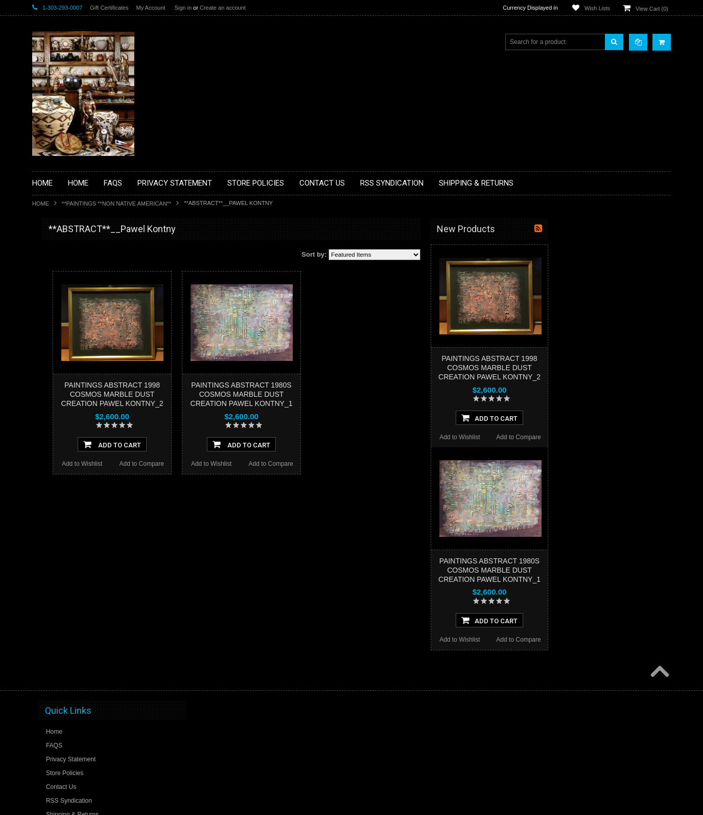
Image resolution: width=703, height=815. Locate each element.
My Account (150, 8)
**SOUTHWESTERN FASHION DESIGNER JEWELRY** (81, 517)
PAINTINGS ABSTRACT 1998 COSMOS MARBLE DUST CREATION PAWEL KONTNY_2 (235, 394)
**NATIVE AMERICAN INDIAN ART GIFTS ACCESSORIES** (86, 413)
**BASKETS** (57, 270)
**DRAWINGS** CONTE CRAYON (85, 356)
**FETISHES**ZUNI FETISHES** (83, 373)
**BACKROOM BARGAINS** (77, 252)
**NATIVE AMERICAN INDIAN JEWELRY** (79, 439)
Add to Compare (264, 463)
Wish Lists (597, 8)
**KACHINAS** (58, 391)
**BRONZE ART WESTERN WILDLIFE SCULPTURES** (91, 335)
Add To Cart (235, 444)
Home (40, 203)
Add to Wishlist (204, 463)
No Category (55, 581)
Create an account (223, 8)
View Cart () (652, 9)
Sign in (183, 8)
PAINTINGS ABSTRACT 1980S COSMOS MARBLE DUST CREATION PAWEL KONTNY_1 (364, 394)
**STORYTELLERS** (67, 564)
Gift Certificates (109, 8)
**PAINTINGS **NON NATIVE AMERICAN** (116, 203)
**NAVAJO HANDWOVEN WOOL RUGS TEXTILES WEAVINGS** (93, 491)
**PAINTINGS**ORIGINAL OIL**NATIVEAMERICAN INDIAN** (86, 464)
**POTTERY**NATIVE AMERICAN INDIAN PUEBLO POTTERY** (85, 543)
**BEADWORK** (61, 313)
